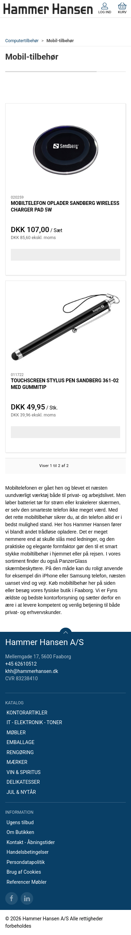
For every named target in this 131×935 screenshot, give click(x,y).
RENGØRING (20, 752)
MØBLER (16, 732)
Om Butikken (20, 832)
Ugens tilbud (20, 822)
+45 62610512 (21, 664)
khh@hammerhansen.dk (31, 671)
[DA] (48, 8)
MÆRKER (17, 762)
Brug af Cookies (24, 872)
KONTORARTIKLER (27, 712)
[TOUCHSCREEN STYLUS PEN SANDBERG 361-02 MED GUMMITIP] (65, 327)
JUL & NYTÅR (21, 792)
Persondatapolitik (26, 862)
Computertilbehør (21, 40)
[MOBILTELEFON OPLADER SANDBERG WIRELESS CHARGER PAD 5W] (65, 150)
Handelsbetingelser (28, 852)
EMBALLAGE (21, 742)
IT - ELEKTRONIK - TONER (34, 722)
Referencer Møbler (27, 882)
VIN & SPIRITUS (24, 772)
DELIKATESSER (23, 782)
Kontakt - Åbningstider (31, 842)
